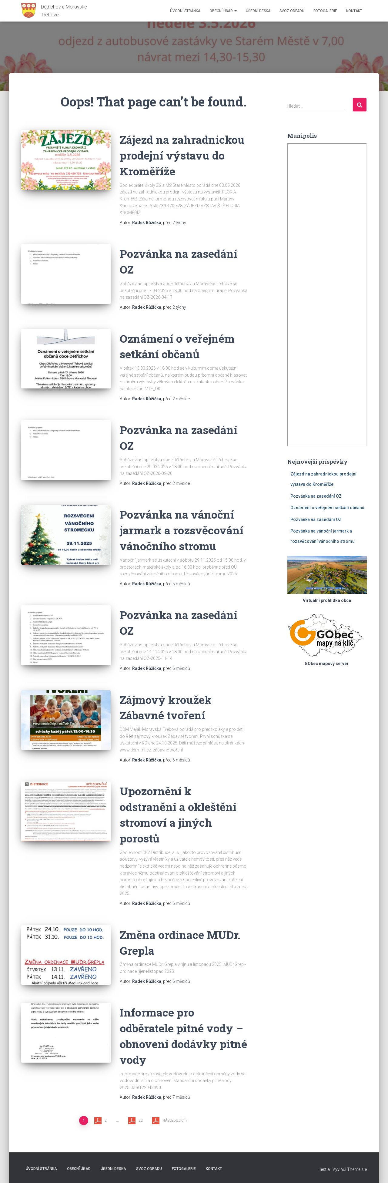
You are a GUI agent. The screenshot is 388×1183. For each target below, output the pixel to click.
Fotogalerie (325, 11)
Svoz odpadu (291, 11)
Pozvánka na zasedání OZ (316, 496)
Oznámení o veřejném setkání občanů (327, 507)
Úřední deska (258, 11)
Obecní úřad (223, 11)
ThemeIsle (357, 1169)
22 (141, 1120)
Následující (173, 1120)
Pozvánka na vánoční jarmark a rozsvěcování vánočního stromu (183, 530)
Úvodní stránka (185, 11)
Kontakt (354, 11)
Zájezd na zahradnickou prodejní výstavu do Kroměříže (184, 155)
